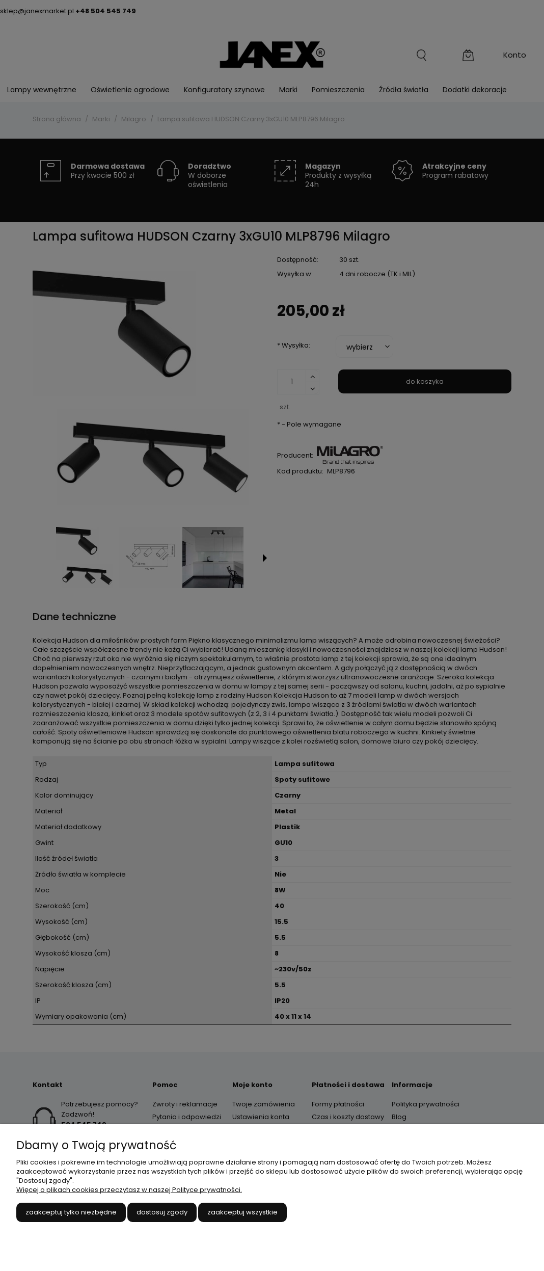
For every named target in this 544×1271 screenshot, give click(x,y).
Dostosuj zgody (162, 1212)
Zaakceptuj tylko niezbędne (71, 1212)
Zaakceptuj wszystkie (242, 1212)
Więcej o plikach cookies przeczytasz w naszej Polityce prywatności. (129, 1190)
